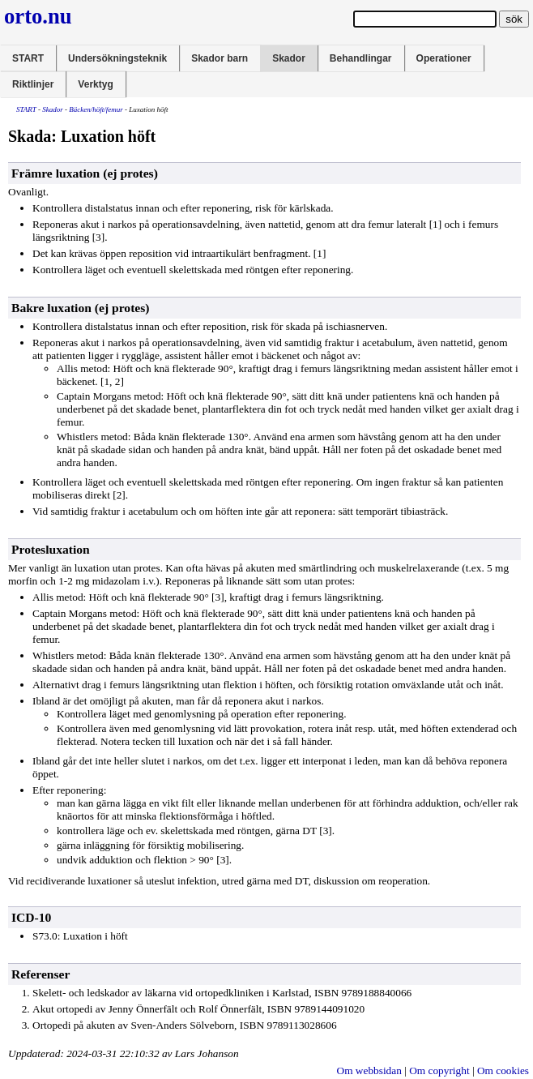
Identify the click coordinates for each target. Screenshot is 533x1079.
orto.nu (38, 16)
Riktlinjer (32, 84)
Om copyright (439, 1070)
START (28, 58)
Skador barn (219, 58)
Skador (288, 58)
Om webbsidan (369, 1070)
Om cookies (503, 1070)
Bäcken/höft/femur (95, 109)
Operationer (443, 58)
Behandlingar (361, 58)
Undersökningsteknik (117, 58)
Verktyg (95, 84)
